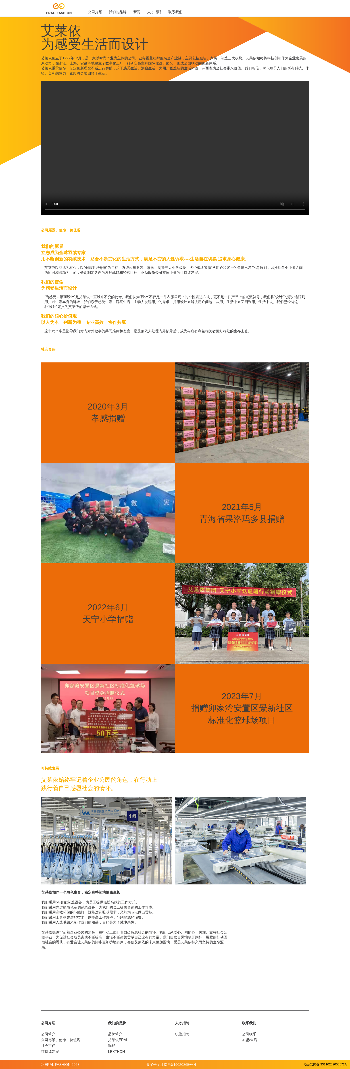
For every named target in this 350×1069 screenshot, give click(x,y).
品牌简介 (115, 1034)
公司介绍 (95, 12)
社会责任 (48, 1046)
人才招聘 (154, 12)
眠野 (111, 1046)
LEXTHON (116, 1052)
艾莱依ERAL (118, 1040)
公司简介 (48, 1034)
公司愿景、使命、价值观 (60, 1040)
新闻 (136, 12)
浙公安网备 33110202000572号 (326, 1064)
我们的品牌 (118, 12)
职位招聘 (182, 1034)
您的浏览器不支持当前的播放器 (175, 148)
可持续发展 (50, 1052)
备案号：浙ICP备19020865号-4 (171, 1065)
